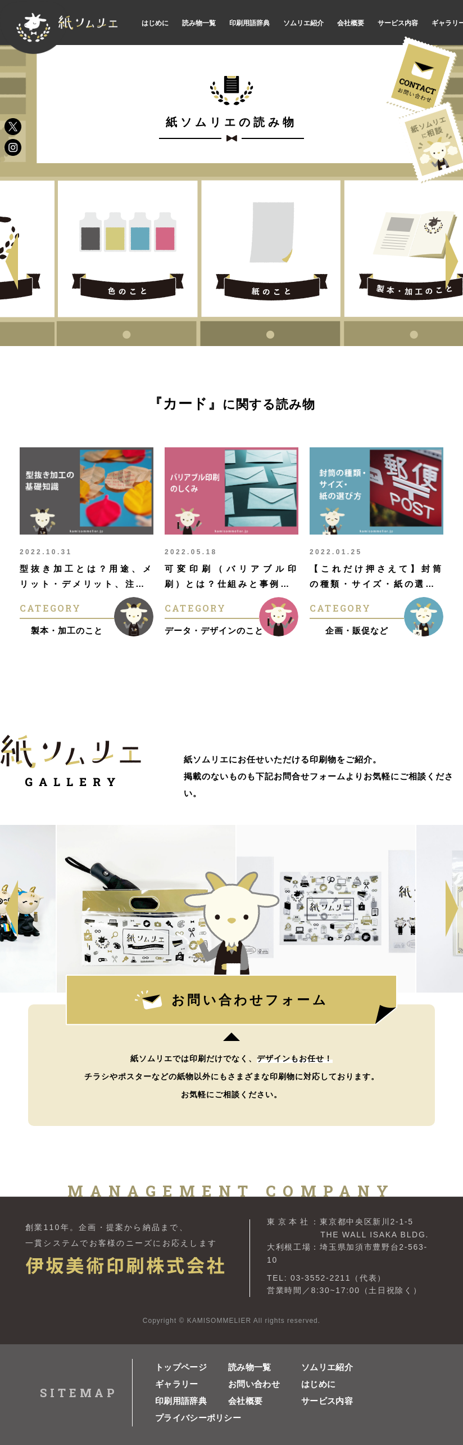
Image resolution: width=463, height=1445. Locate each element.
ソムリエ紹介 (327, 1367)
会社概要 (245, 1401)
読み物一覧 (249, 1367)
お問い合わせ (254, 1384)
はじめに (318, 1384)
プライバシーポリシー (191, 1417)
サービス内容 (327, 1401)
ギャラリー (176, 1384)
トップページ (181, 1367)
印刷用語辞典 (181, 1401)
